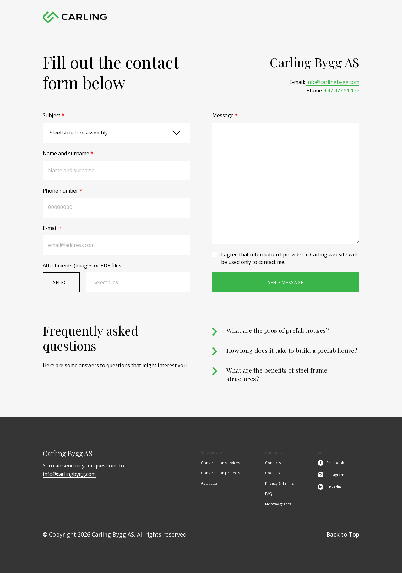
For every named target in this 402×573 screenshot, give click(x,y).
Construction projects (226, 16)
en (345, 16)
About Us (261, 16)
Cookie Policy (119, 540)
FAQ (268, 494)
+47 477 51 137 (341, 90)
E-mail (52, 228)
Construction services (179, 16)
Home (146, 16)
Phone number (62, 190)
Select (61, 282)
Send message (286, 282)
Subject (53, 115)
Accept (56, 540)
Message (225, 115)
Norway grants (278, 504)
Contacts (285, 16)
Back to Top (342, 534)
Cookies (272, 473)
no (356, 16)
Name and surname (68, 153)
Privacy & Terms (279, 484)
